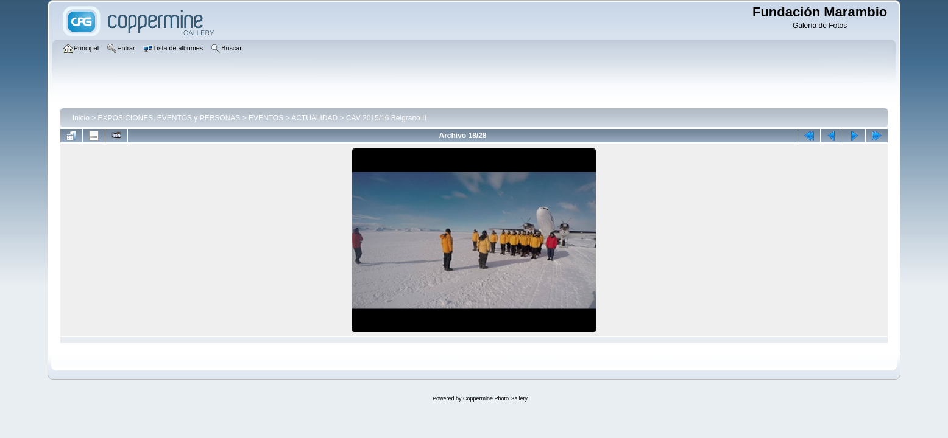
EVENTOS (266, 118)
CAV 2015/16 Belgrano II (386, 118)
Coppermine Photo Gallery (495, 398)
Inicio (81, 118)
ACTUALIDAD (314, 118)
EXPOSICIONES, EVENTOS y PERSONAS (169, 118)
